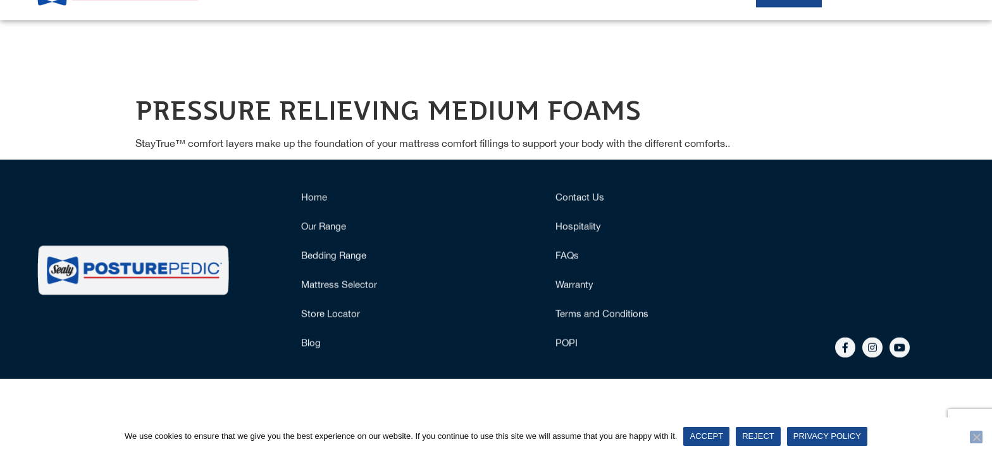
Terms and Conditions (601, 314)
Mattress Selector (535, 42)
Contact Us (579, 198)
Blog (311, 343)
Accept (706, 436)
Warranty (574, 285)
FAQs (567, 256)
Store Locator (330, 314)
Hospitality (858, 42)
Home (370, 42)
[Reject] (976, 437)
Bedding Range (333, 256)
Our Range (440, 41)
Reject (758, 436)
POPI (566, 343)
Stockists (789, 42)
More (924, 41)
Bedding (723, 42)
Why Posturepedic (639, 42)
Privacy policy (827, 436)
